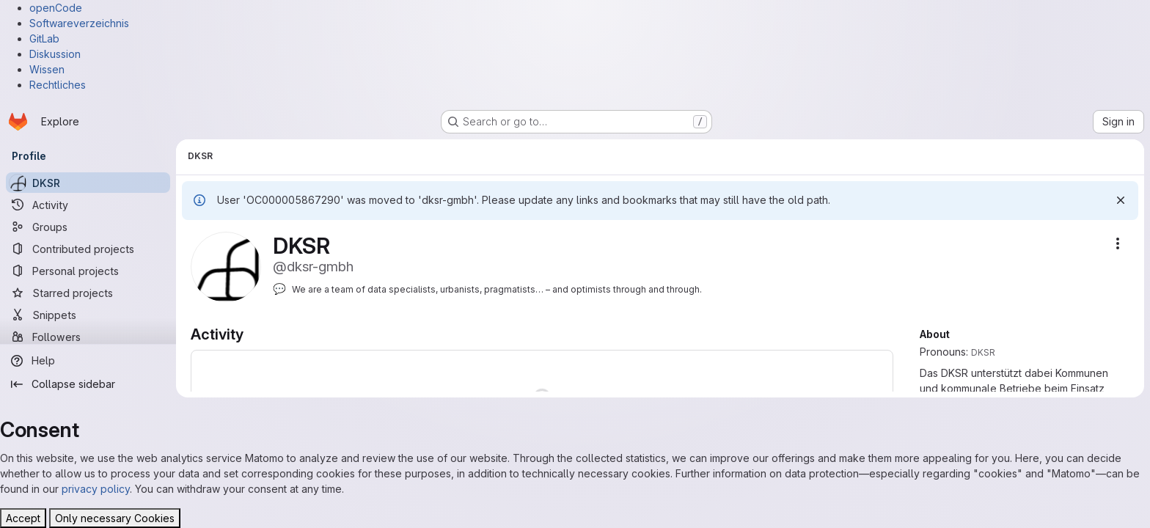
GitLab (44, 38)
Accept (23, 518)
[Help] (88, 361)
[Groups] (88, 226)
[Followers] (88, 336)
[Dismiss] (1120, 200)
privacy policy (96, 489)
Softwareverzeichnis (79, 23)
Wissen (47, 69)
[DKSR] (88, 182)
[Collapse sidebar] (88, 384)
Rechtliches (57, 84)
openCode (55, 7)
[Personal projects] (88, 270)
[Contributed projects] (88, 248)
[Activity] (88, 204)
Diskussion (55, 54)
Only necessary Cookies (115, 518)
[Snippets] (88, 314)
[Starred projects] (88, 292)
